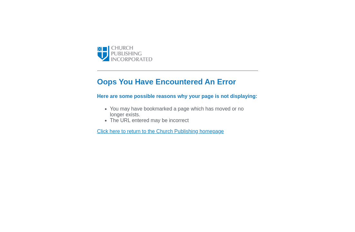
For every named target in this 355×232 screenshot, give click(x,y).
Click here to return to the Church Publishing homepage (160, 131)
